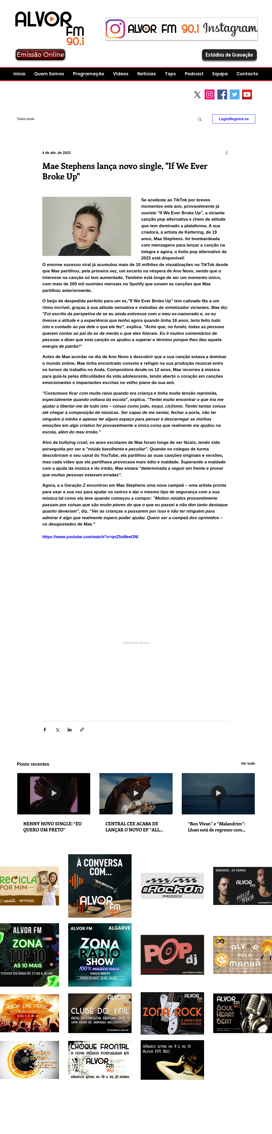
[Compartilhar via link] (82, 729)
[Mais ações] (227, 153)
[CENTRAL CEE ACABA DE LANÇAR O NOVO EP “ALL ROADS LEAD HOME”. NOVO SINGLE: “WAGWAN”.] (136, 793)
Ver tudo (248, 763)
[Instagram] (209, 94)
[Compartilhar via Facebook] (44, 729)
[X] (197, 94)
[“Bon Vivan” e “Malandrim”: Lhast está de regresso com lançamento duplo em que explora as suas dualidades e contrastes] (218, 793)
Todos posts (25, 119)
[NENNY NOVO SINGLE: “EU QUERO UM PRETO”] (53, 793)
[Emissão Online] (40, 54)
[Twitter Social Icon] (235, 94)
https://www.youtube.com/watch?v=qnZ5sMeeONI (90, 537)
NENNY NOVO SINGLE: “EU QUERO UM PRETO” (52, 827)
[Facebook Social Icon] (222, 94)
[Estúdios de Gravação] (229, 54)
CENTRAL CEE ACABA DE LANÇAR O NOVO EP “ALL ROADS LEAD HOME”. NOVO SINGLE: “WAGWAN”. (135, 827)
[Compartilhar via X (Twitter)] (57, 729)
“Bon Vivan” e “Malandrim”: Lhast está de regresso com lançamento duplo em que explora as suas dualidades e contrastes (216, 827)
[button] (195, 74)
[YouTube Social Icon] (247, 94)
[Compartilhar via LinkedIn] (69, 729)
